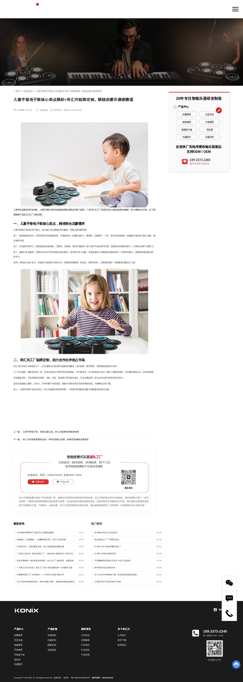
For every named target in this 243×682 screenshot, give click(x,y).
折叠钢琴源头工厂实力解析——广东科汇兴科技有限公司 (40, 575)
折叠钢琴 (186, 114)
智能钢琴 (186, 122)
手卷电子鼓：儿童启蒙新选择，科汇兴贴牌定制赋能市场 (40, 547)
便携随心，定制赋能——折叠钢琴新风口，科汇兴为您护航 (41, 540)
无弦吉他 (209, 114)
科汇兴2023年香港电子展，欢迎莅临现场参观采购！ (116, 575)
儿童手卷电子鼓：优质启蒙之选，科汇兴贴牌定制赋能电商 (51, 432)
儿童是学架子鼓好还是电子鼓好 (108, 582)
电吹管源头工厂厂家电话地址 (107, 540)
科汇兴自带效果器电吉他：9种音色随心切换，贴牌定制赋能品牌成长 (56, 439)
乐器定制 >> (29, 91)
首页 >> (19, 91)
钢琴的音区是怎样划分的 (105, 568)
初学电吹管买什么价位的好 (106, 533)
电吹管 (209, 129)
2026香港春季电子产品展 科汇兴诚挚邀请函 (35, 533)
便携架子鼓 (186, 129)
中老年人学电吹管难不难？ (106, 554)
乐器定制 (44, 110)
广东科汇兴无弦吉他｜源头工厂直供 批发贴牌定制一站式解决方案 (44, 568)
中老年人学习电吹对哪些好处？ (108, 547)
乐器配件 (186, 137)
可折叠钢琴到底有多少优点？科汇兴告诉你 (112, 561)
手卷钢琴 (209, 122)
